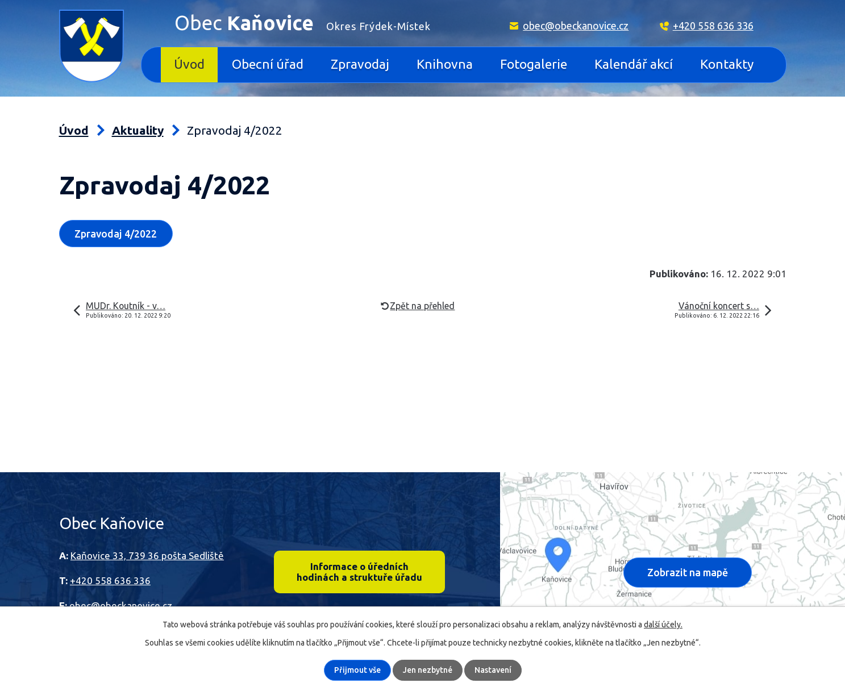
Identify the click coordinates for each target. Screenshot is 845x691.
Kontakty (727, 64)
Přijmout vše (357, 670)
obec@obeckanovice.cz (575, 25)
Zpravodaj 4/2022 (115, 233)
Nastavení (492, 670)
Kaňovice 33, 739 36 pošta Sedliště (147, 555)
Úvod (189, 64)
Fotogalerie (533, 64)
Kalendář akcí (633, 64)
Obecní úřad (267, 64)
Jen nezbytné (427, 670)
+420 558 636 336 (713, 25)
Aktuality (138, 130)
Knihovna (445, 64)
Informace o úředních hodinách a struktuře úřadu (359, 571)
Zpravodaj (360, 64)
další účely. (663, 624)
